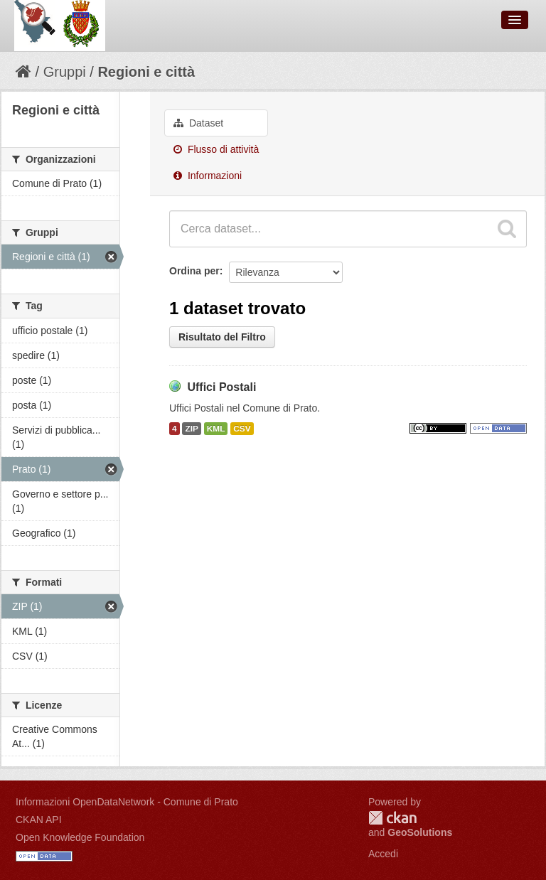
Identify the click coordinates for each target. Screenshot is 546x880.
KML (216, 429)
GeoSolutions (419, 832)
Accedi (383, 853)
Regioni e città (146, 72)
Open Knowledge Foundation (80, 837)
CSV (241, 429)
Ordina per (194, 271)
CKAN (392, 817)
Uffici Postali (221, 387)
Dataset (198, 123)
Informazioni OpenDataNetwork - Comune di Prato (127, 801)
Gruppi (64, 72)
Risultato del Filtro (222, 337)
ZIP (191, 429)
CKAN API (39, 819)
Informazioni (207, 175)
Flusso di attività (216, 149)
